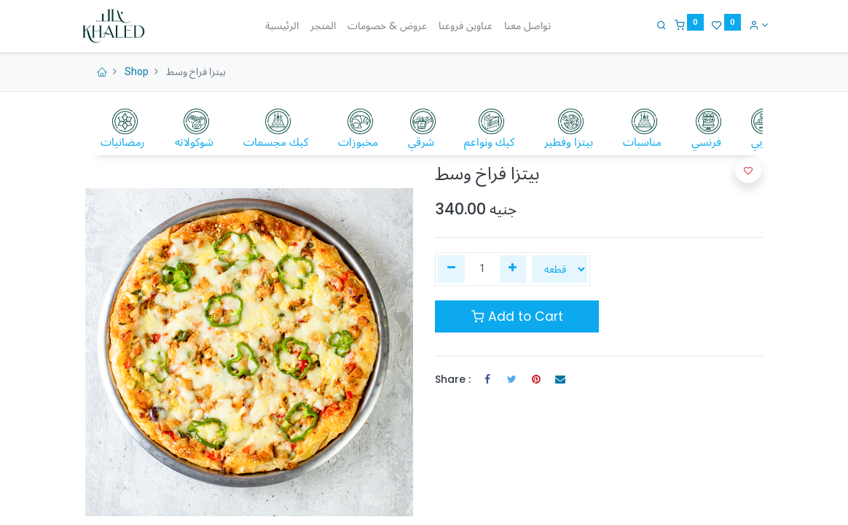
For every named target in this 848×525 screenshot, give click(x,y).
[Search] (656, 25)
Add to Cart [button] (517, 316)
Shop (137, 71)
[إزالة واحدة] (451, 269)
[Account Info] (753, 25)
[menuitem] (282, 26)
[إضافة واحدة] (513, 269)
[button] (748, 170)
